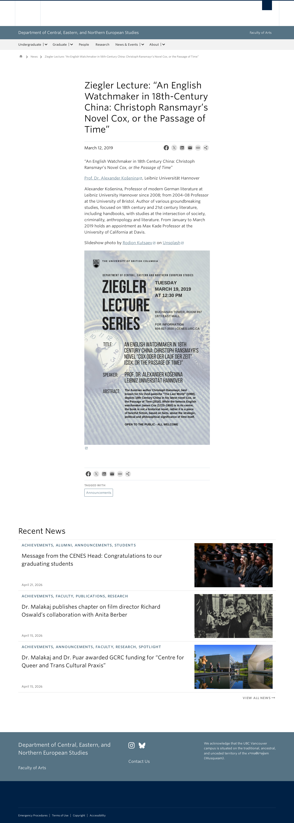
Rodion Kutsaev (137, 242)
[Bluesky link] (144, 746)
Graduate (60, 44)
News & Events (126, 44)
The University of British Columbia (27, 13)
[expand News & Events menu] (143, 44)
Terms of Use (60, 815)
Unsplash (171, 242)
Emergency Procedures (33, 815)
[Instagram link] (133, 746)
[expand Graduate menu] (72, 44)
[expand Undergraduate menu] (46, 44)
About (154, 44)
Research (102, 44)
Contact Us (139, 761)
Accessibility (98, 815)
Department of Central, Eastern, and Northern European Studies (78, 32)
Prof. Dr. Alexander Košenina (111, 178)
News (34, 56)
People (84, 44)
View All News (259, 698)
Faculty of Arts (261, 32)
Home (21, 56)
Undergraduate (29, 44)
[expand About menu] (164, 44)
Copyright (79, 815)
